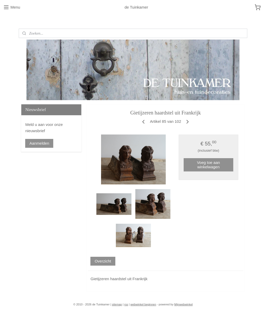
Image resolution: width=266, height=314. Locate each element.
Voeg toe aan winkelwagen (208, 164)
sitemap (117, 304)
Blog (22, 20)
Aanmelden (39, 143)
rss (126, 304)
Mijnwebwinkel (183, 304)
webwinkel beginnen (143, 304)
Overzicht (103, 261)
